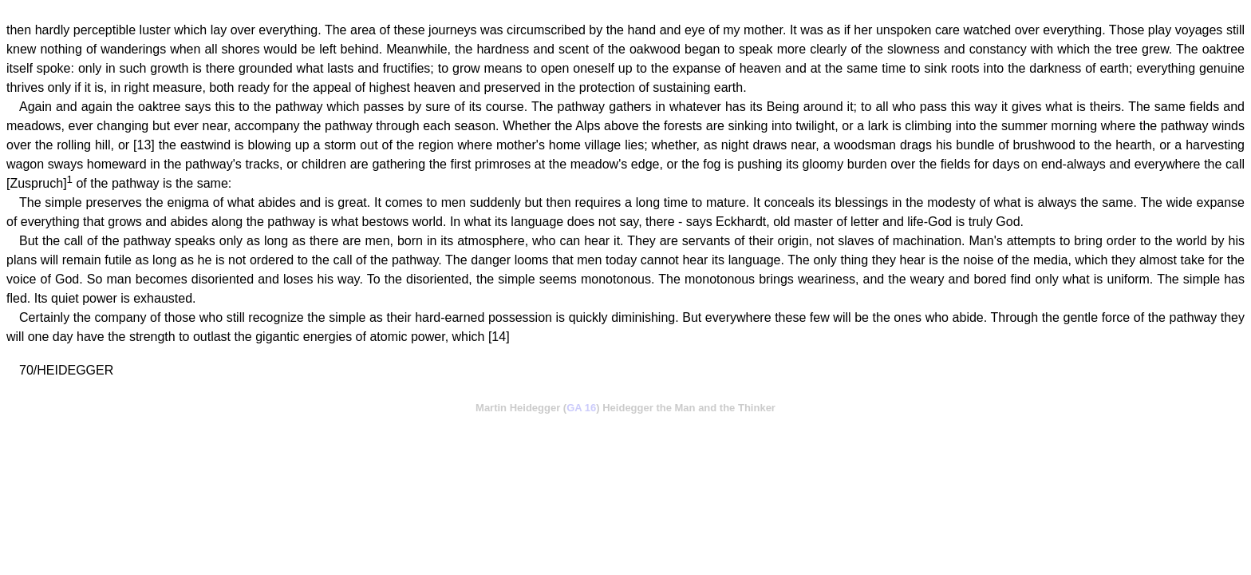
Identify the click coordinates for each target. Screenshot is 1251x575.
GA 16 (581, 408)
